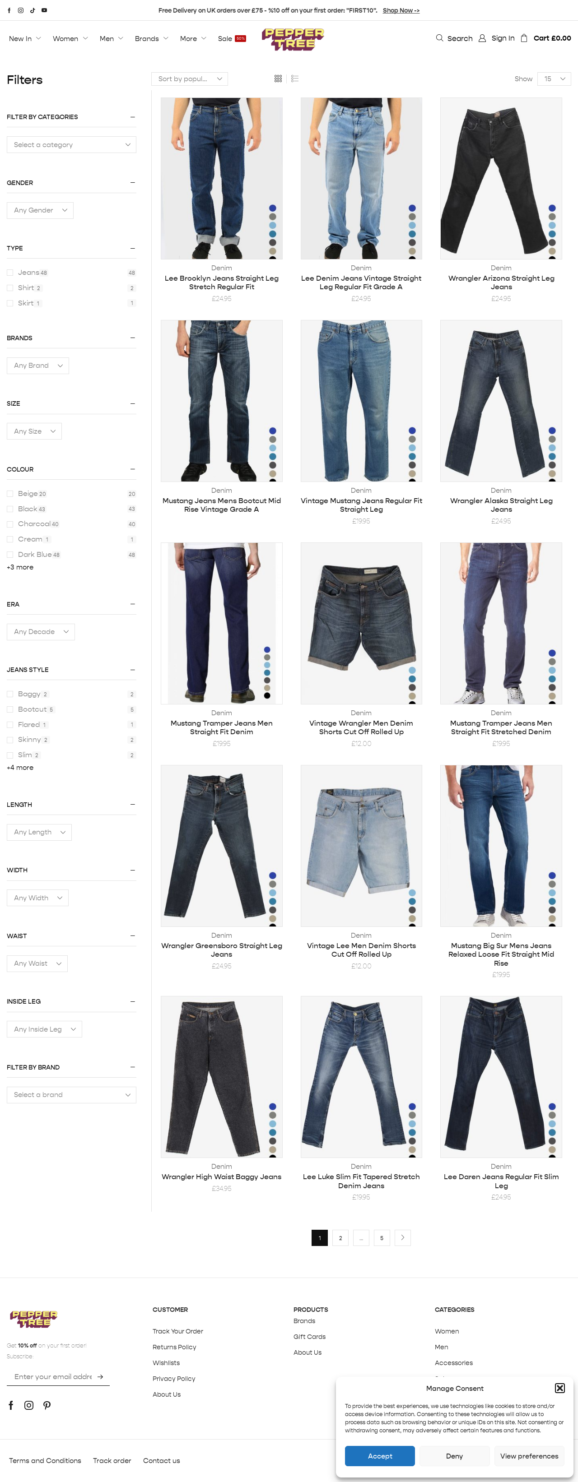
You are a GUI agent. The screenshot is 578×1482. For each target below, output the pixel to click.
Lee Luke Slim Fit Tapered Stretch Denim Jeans (361, 1181)
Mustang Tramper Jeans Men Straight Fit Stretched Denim (501, 727)
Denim (221, 268)
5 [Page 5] (381, 1238)
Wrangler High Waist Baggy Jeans (221, 1176)
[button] (559, 1388)
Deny (454, 1456)
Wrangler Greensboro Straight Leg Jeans (221, 950)
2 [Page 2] (340, 1238)
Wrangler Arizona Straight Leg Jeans (501, 282)
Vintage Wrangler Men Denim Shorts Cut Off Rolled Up (361, 727)
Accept (380, 1456)
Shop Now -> (401, 10)
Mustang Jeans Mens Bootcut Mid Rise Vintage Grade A (222, 505)
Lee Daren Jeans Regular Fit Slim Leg (501, 1181)
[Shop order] (189, 79)
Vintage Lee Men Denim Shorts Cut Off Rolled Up (361, 950)
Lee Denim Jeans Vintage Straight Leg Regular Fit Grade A (361, 282)
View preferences (529, 1456)
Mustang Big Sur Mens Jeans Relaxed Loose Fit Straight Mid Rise (501, 954)
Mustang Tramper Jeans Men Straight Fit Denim (222, 727)
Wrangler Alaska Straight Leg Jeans (501, 505)
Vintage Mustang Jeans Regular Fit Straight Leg (361, 505)
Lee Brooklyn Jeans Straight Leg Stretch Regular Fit (222, 282)
